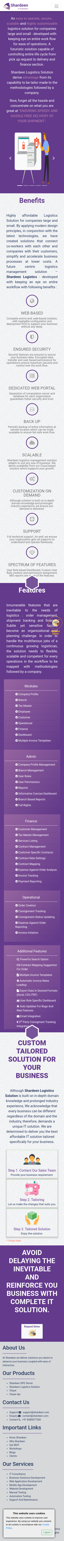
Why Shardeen (17, 1441)
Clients (13, 1456)
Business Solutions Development (27, 1477)
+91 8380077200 (31, 1419)
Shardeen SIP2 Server (21, 1383)
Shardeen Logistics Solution (24, 1387)
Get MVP (14, 1445)
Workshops (15, 1448)
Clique (12, 1390)
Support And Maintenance (23, 1499)
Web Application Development (25, 1481)
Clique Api (14, 1394)
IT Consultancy (17, 1474)
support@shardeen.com (36, 1412)
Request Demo (32, 1331)
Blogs (12, 1452)
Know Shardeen (17, 1437)
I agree (47, 1532)
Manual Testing (17, 1492)
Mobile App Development (23, 1485)
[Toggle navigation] (56, 6)
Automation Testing (20, 1496)
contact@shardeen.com (35, 1416)
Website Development (21, 1488)
